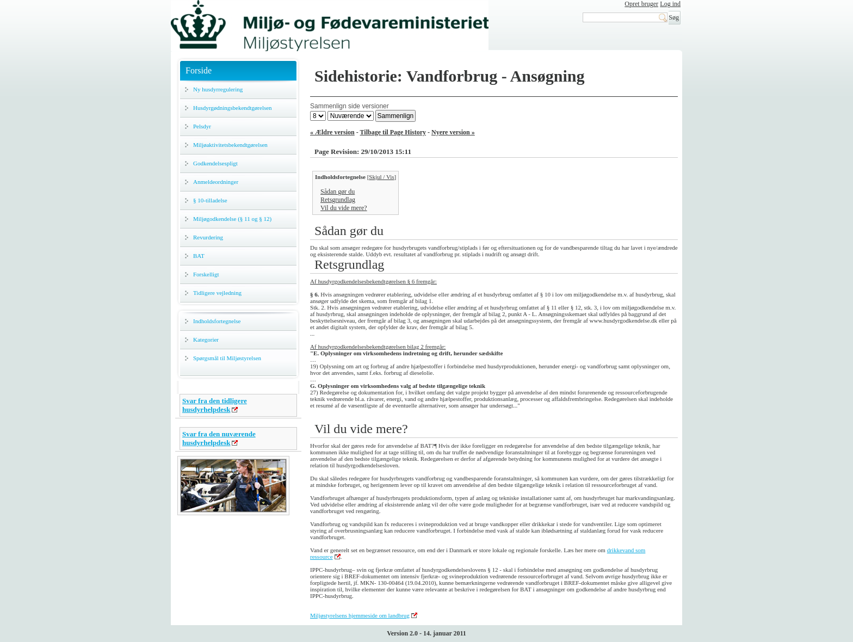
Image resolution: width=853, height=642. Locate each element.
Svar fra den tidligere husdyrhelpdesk (214, 405)
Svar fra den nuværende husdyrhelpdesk (219, 438)
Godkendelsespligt (215, 163)
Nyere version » (453, 132)
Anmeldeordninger (215, 181)
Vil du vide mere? (343, 208)
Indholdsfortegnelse (216, 321)
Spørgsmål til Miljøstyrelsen (227, 358)
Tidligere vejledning (217, 292)
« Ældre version (332, 132)
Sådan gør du (337, 191)
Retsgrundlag (337, 199)
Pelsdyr (202, 126)
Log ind (670, 4)
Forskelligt (206, 274)
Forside (199, 70)
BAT (199, 255)
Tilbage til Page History (393, 132)
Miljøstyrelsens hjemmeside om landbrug (360, 615)
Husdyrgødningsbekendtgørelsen (232, 107)
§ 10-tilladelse (210, 200)
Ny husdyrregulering (218, 89)
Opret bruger (641, 4)
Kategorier (206, 339)
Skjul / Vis (381, 177)
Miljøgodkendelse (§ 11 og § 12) (232, 218)
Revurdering (208, 237)
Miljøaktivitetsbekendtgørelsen (230, 144)
